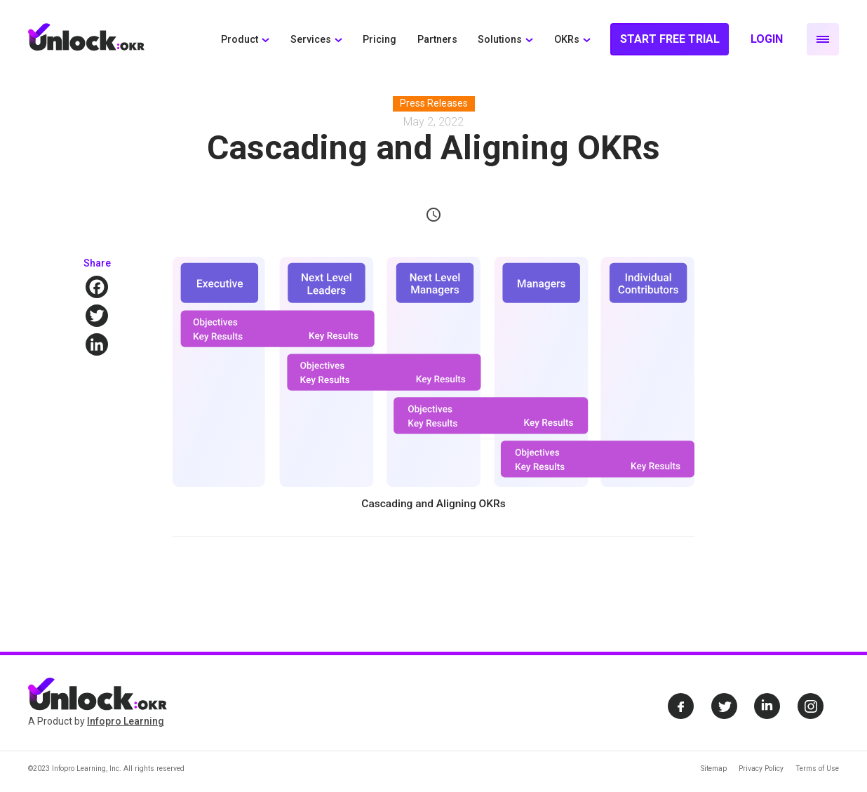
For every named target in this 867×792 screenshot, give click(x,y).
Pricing (379, 40)
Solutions (500, 40)
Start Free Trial (670, 39)
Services (310, 40)
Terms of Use (817, 768)
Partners (437, 40)
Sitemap (714, 768)
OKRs (566, 40)
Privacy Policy (761, 768)
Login (767, 39)
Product (239, 40)
